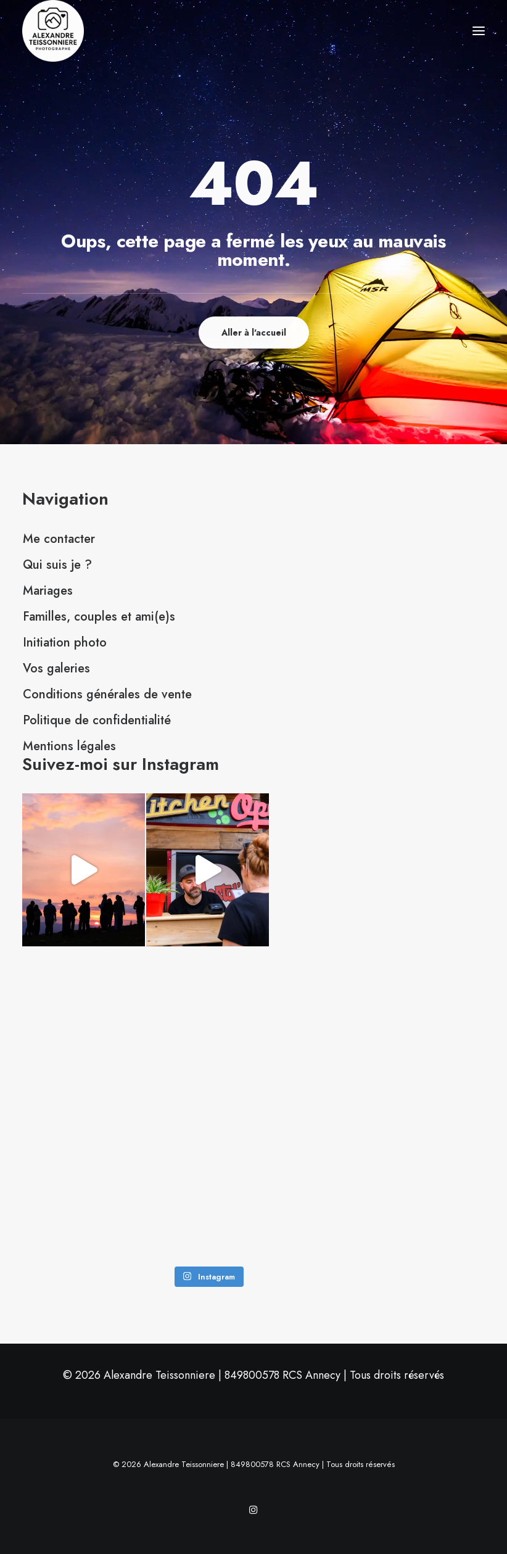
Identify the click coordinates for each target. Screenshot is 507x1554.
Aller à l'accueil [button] (253, 332)
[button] (478, 31)
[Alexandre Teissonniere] (53, 31)
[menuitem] (253, 539)
